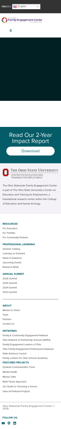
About (7, 305)
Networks (10, 330)
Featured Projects (16, 362)
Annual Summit (13, 274)
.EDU (6, 6)
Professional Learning (19, 244)
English (19, 7)
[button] (11, 30)
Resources (10, 223)
